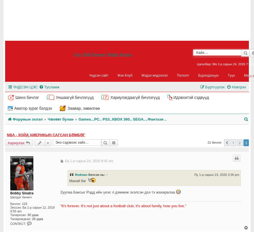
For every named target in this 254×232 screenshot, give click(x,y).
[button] (227, 142)
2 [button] (240, 142)
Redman (81, 174)
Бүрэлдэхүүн (208, 76)
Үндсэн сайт (99, 76)
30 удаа (32, 215)
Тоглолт (183, 76)
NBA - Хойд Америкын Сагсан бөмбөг (46, 135)
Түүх (231, 76)
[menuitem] (49, 87)
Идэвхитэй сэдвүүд (191, 97)
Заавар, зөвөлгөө (84, 108)
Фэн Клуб (124, 76)
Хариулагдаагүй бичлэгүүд (135, 97)
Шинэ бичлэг (27, 97)
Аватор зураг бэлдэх (33, 108)
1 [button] (233, 142)
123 (24, 203)
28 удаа (37, 219)
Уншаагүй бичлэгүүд (75, 97)
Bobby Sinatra (21, 193)
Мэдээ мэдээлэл (155, 76)
